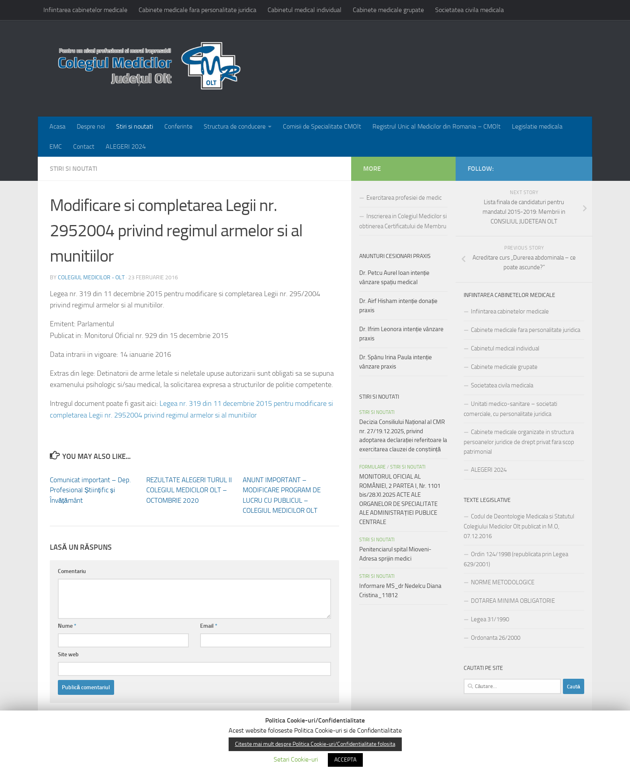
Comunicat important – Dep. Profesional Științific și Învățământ (90, 490)
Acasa (57, 126)
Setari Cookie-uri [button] (296, 759)
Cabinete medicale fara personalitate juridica (197, 10)
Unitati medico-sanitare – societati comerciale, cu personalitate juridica (510, 409)
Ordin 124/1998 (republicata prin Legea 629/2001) (516, 559)
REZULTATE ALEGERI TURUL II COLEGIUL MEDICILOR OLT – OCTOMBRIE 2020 (189, 490)
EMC (55, 146)
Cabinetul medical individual (305, 10)
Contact (83, 146)
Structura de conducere (235, 126)
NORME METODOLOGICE (502, 582)
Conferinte (178, 126)
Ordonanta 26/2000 (495, 637)
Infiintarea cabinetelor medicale (85, 10)
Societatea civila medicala (469, 10)
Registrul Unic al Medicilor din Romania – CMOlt (436, 126)
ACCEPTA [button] (345, 759)
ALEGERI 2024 (126, 146)
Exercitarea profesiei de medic (404, 197)
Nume (67, 625)
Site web (68, 654)
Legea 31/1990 (490, 619)
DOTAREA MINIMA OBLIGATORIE (513, 600)
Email (208, 625)
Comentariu (72, 571)
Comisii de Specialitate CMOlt (322, 126)
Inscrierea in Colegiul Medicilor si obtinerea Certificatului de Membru (403, 221)
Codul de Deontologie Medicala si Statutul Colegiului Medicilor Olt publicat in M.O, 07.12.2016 (519, 526)
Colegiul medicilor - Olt (91, 277)
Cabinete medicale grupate (388, 10)
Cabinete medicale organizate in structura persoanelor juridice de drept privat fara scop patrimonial (519, 441)
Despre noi (91, 126)
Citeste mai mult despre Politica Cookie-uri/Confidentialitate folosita (315, 744)
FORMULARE (372, 467)
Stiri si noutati (134, 126)
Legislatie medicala (537, 126)
